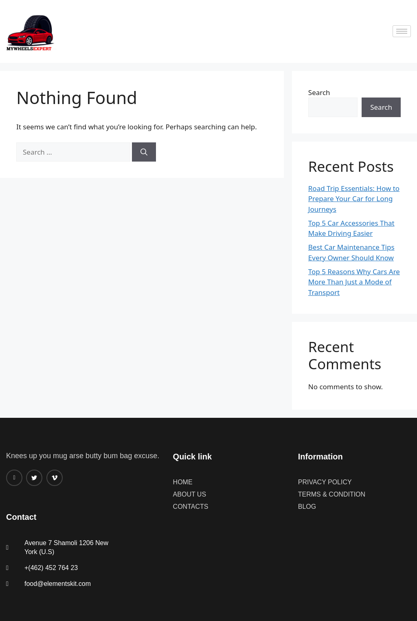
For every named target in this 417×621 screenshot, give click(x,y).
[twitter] (34, 478)
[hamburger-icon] (402, 31)
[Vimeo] (54, 478)
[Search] (144, 152)
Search (319, 92)
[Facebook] (14, 478)
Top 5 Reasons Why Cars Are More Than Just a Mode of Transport (354, 282)
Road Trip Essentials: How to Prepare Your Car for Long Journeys (353, 199)
